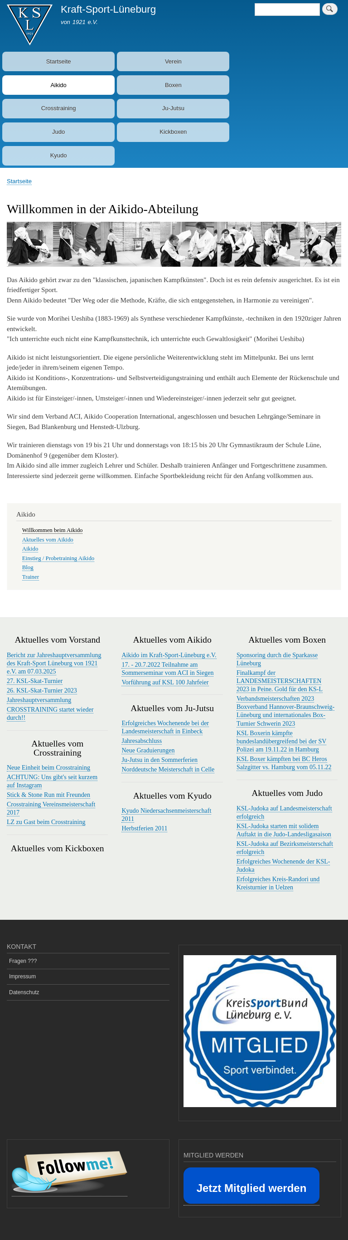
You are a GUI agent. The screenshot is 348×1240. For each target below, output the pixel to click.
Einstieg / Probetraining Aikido (58, 558)
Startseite (58, 61)
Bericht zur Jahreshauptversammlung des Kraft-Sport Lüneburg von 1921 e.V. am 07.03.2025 (54, 663)
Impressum (22, 976)
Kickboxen (173, 131)
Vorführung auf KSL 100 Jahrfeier (164, 682)
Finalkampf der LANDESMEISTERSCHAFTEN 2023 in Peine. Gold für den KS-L (280, 681)
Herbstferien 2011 (144, 828)
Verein (173, 61)
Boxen (173, 85)
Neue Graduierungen (147, 750)
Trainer (30, 577)
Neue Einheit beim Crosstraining (48, 767)
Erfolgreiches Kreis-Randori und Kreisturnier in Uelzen (278, 883)
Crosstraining (58, 108)
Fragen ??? (23, 961)
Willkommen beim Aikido (52, 530)
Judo (58, 131)
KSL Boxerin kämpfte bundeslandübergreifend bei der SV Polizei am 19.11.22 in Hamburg (281, 741)
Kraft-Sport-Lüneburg (108, 9)
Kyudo (58, 155)
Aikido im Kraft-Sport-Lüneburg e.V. (168, 655)
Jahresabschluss (141, 740)
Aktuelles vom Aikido (47, 540)
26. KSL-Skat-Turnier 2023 (42, 690)
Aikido (58, 85)
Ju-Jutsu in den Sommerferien (159, 760)
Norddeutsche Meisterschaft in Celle (167, 769)
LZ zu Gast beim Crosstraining (46, 822)
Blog (28, 567)
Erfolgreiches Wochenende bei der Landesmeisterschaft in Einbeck (165, 727)
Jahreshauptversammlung (39, 700)
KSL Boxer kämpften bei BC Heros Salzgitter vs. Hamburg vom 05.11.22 (284, 763)
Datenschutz (24, 992)
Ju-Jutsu (173, 108)
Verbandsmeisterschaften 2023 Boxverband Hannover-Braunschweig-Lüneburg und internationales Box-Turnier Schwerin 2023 (285, 711)
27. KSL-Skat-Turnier (35, 681)
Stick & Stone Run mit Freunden (48, 794)
